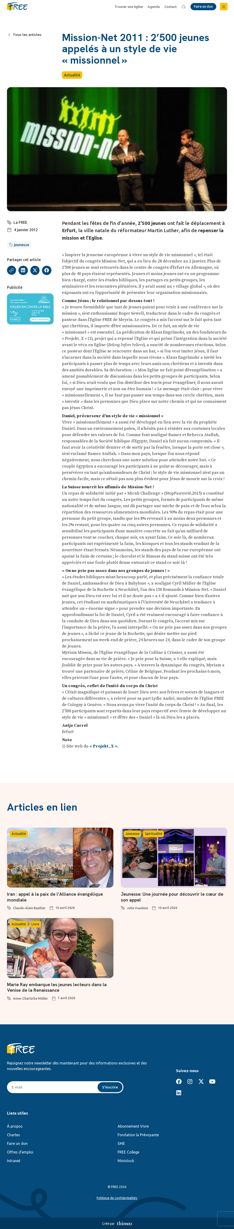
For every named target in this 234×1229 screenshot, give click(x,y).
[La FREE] (9, 222)
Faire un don (17, 1143)
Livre (35, 924)
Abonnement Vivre (133, 1126)
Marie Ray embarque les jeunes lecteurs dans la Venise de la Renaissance (57, 987)
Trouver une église (129, 7)
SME (121, 1143)
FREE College (128, 1152)
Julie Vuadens (137, 908)
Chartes (13, 1135)
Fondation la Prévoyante (138, 1135)
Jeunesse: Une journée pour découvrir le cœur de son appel (173, 897)
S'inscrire (110, 1087)
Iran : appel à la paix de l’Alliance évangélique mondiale (55, 897)
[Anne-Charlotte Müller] (9, 997)
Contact (171, 7)
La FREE (20, 222)
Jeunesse (132, 834)
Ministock (126, 1160)
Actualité (72, 75)
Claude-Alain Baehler (29, 908)
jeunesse (21, 245)
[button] (223, 6)
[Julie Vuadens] (123, 907)
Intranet (13, 1160)
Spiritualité (153, 834)
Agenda (154, 7)
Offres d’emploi (20, 1152)
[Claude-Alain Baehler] (9, 907)
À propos (15, 1126)
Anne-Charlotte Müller (30, 998)
